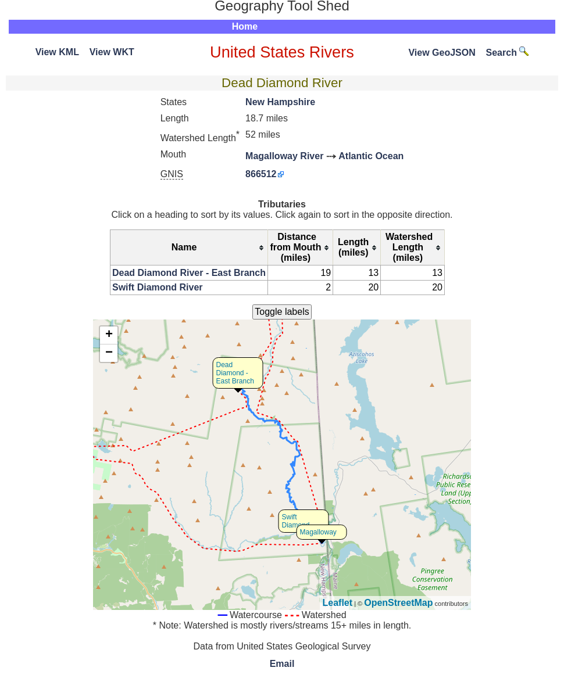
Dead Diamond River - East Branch (189, 273)
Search (507, 53)
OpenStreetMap (398, 603)
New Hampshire (280, 102)
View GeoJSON (441, 53)
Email (282, 664)
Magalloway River (284, 156)
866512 (260, 174)
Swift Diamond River (157, 287)
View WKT (112, 52)
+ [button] (109, 335)
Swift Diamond (296, 521)
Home (245, 26)
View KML (57, 52)
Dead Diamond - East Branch (235, 373)
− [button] (109, 353)
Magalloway (318, 532)
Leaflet (338, 603)
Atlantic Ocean (371, 156)
